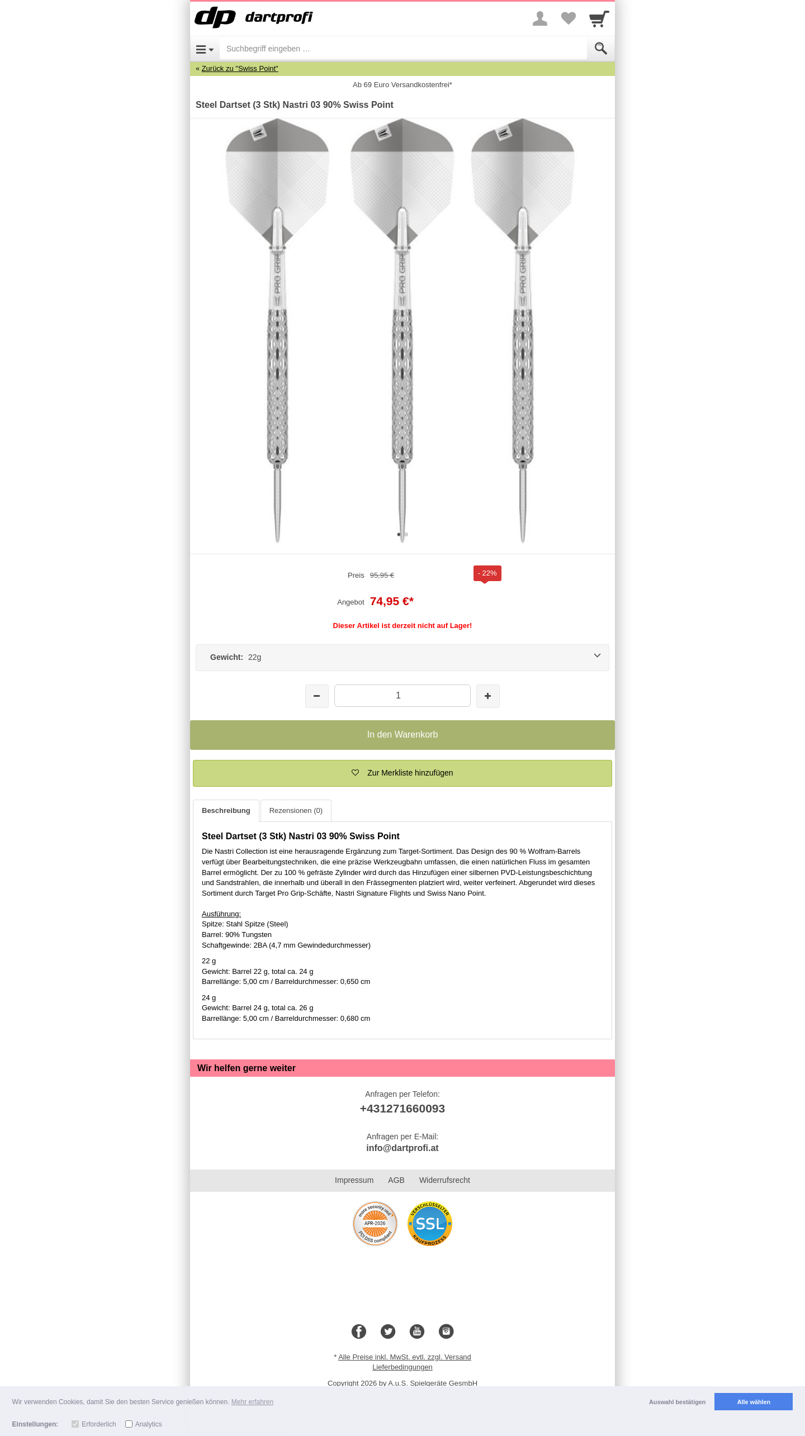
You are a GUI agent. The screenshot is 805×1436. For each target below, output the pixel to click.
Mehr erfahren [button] (252, 1402)
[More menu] (540, 18)
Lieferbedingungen (402, 1367)
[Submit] (601, 48)
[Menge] (402, 695)
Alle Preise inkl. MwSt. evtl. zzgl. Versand (404, 1357)
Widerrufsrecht (444, 1180)
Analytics (148, 1424)
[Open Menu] (205, 49)
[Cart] (599, 18)
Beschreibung (226, 810)
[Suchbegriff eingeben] (403, 48)
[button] (402, 773)
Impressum (354, 1180)
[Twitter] (387, 1332)
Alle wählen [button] (753, 1402)
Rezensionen (296, 810)
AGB (396, 1180)
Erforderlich (99, 1424)
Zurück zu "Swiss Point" (240, 68)
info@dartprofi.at (402, 1148)
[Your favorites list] (568, 18)
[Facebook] (358, 1332)
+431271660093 (402, 1108)
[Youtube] (417, 1332)
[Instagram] (446, 1332)
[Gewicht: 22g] (402, 657)
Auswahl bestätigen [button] (677, 1402)
